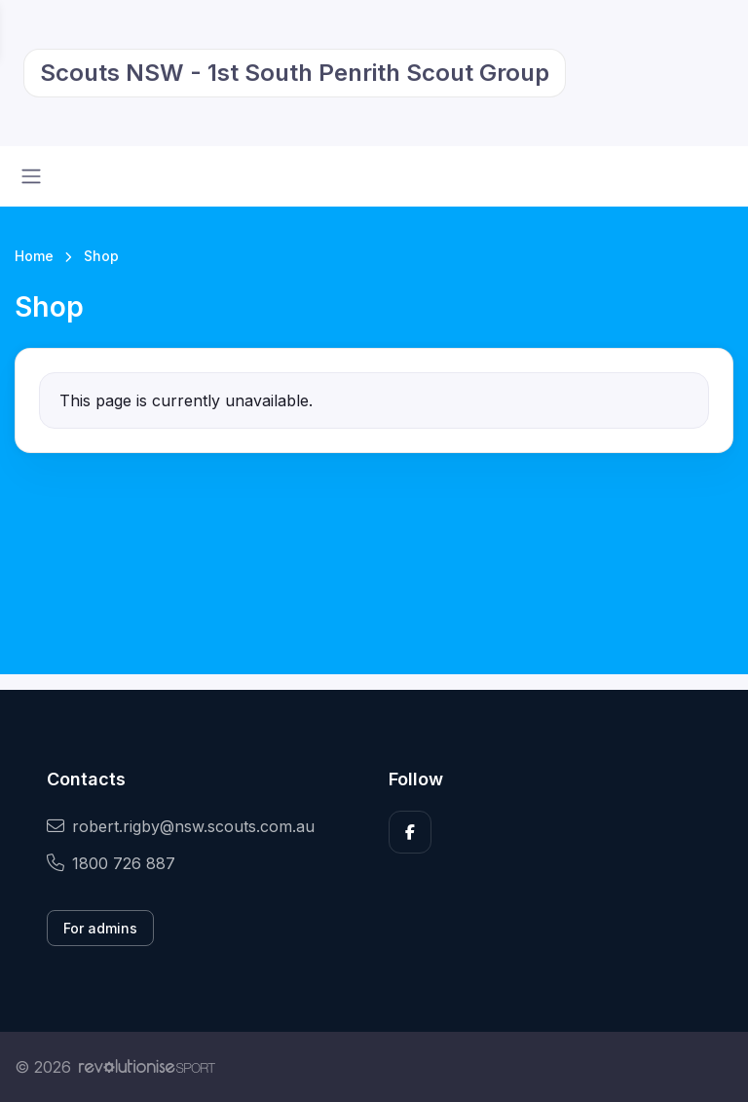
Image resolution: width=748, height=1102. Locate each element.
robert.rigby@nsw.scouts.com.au (181, 826)
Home (34, 255)
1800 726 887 (111, 863)
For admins (100, 928)
